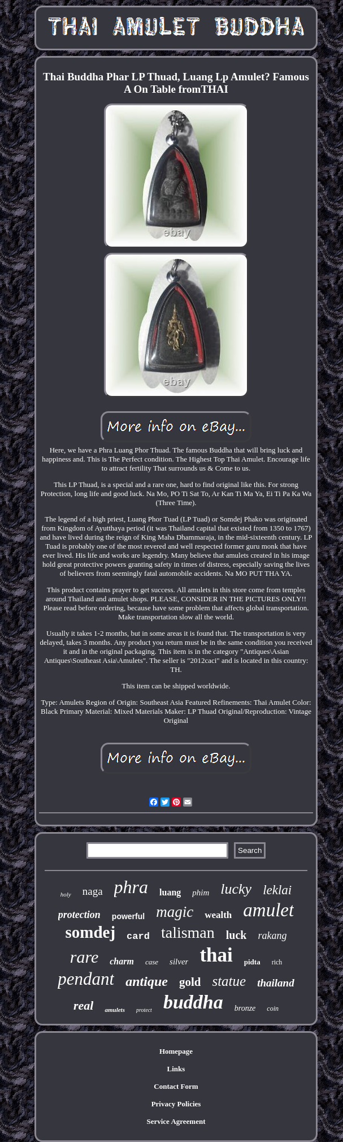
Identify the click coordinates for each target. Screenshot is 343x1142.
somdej (91, 932)
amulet (268, 910)
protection (79, 914)
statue (229, 981)
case (151, 962)
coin (273, 1008)
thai (215, 955)
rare (84, 956)
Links (176, 1069)
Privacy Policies (176, 1104)
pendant (86, 979)
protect (144, 1010)
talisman (188, 932)
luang (170, 892)
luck (236, 935)
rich (277, 962)
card (138, 936)
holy (65, 894)
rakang (272, 935)
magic (174, 911)
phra (131, 887)
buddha (193, 1002)
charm (122, 961)
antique (146, 981)
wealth (218, 915)
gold (190, 982)
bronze (245, 1008)
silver (179, 961)
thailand (275, 983)
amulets (114, 1009)
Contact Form (176, 1086)
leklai (277, 890)
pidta (252, 962)
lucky (235, 889)
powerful (128, 916)
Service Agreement (175, 1121)
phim (200, 892)
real (83, 1005)
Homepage (176, 1051)
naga (93, 891)
